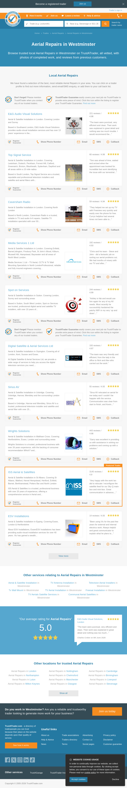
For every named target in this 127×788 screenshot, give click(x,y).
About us (45, 735)
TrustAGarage (36, 773)
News (43, 744)
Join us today (107, 711)
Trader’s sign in (115, 10)
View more (63, 556)
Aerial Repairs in (23, 671)
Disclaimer (108, 740)
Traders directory (69, 740)
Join (82, 4)
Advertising (88, 735)
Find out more (89, 103)
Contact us (87, 740)
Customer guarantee (112, 744)
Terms (64, 744)
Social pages (88, 744)
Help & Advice (47, 740)
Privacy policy (109, 735)
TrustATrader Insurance (60, 773)
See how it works (21, 745)
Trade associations (70, 735)
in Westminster (24, 590)
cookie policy (90, 773)
